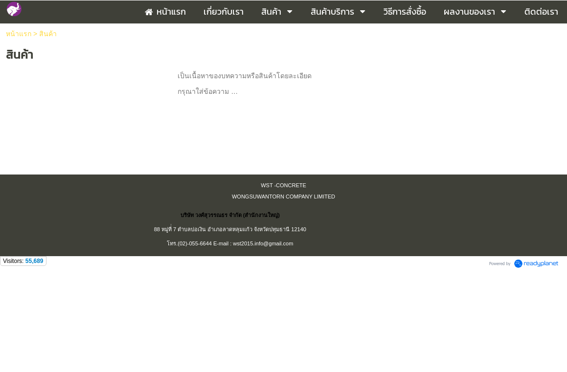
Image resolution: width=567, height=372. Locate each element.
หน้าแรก (18, 34)
